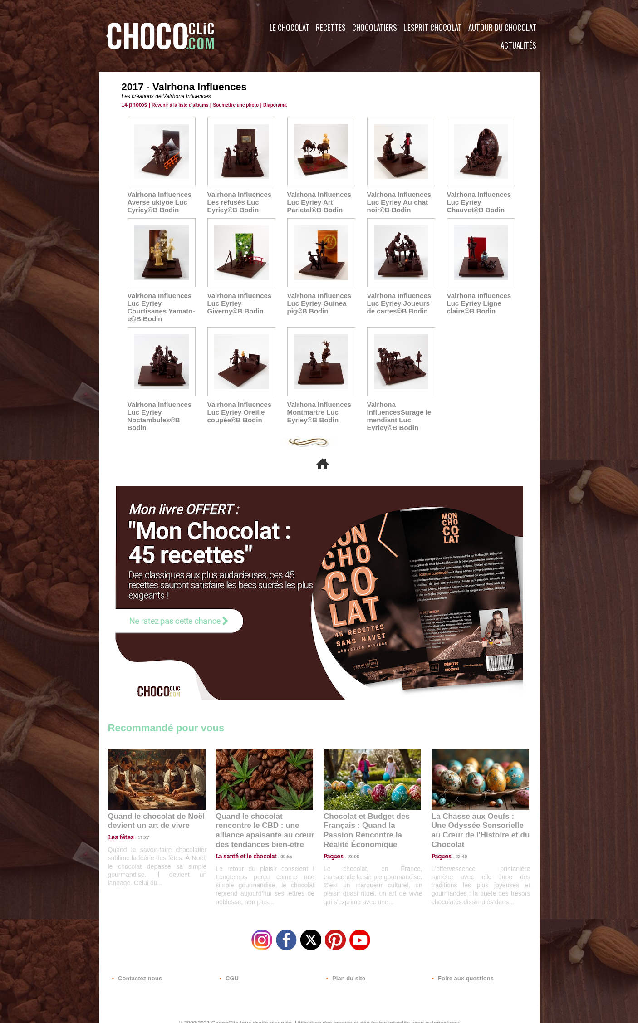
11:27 (138, 831)
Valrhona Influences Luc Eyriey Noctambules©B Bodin (157, 411)
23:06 (350, 849)
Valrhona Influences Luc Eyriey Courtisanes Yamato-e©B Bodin (159, 304)
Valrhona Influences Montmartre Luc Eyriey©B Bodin (317, 408)
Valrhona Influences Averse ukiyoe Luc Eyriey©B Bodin (157, 201)
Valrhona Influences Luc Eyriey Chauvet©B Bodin (477, 201)
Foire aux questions (458, 968)
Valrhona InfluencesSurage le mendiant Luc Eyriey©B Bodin (397, 411)
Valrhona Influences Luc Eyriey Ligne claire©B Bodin (477, 301)
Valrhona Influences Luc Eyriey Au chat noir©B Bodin (397, 201)
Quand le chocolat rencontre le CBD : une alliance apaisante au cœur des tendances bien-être (264, 820)
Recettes (331, 27)
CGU (229, 968)
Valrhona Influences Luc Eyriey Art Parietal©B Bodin (317, 201)
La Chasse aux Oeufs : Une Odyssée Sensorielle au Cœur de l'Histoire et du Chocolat (476, 820)
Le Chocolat (289, 27)
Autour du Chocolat (502, 27)
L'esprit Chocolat (432, 27)
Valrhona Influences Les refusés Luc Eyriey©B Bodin (237, 201)
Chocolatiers (374, 27)
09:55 (279, 839)
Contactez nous (135, 968)
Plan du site (344, 968)
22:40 (458, 839)
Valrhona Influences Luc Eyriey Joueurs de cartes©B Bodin (401, 301)
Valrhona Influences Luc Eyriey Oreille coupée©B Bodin (237, 408)
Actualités (518, 45)
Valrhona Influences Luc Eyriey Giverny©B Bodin (240, 301)
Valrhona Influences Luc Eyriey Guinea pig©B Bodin (317, 301)
